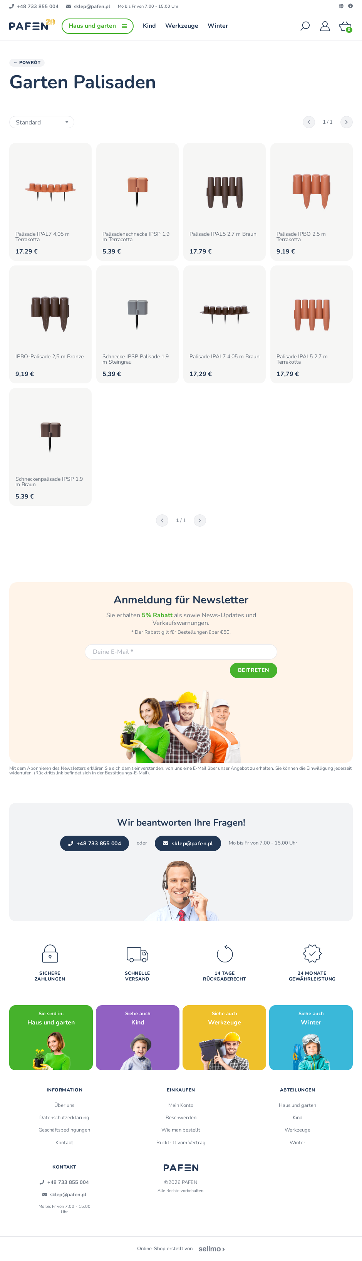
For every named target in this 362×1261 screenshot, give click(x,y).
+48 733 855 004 (94, 844)
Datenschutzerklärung (64, 1118)
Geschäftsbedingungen (64, 1130)
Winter (297, 1142)
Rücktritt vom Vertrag (181, 1142)
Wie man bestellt (180, 1130)
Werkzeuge (297, 1130)
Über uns (64, 1105)
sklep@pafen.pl (188, 844)
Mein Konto (180, 1105)
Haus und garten (297, 1105)
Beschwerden (181, 1118)
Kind (298, 1118)
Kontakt (64, 1142)
